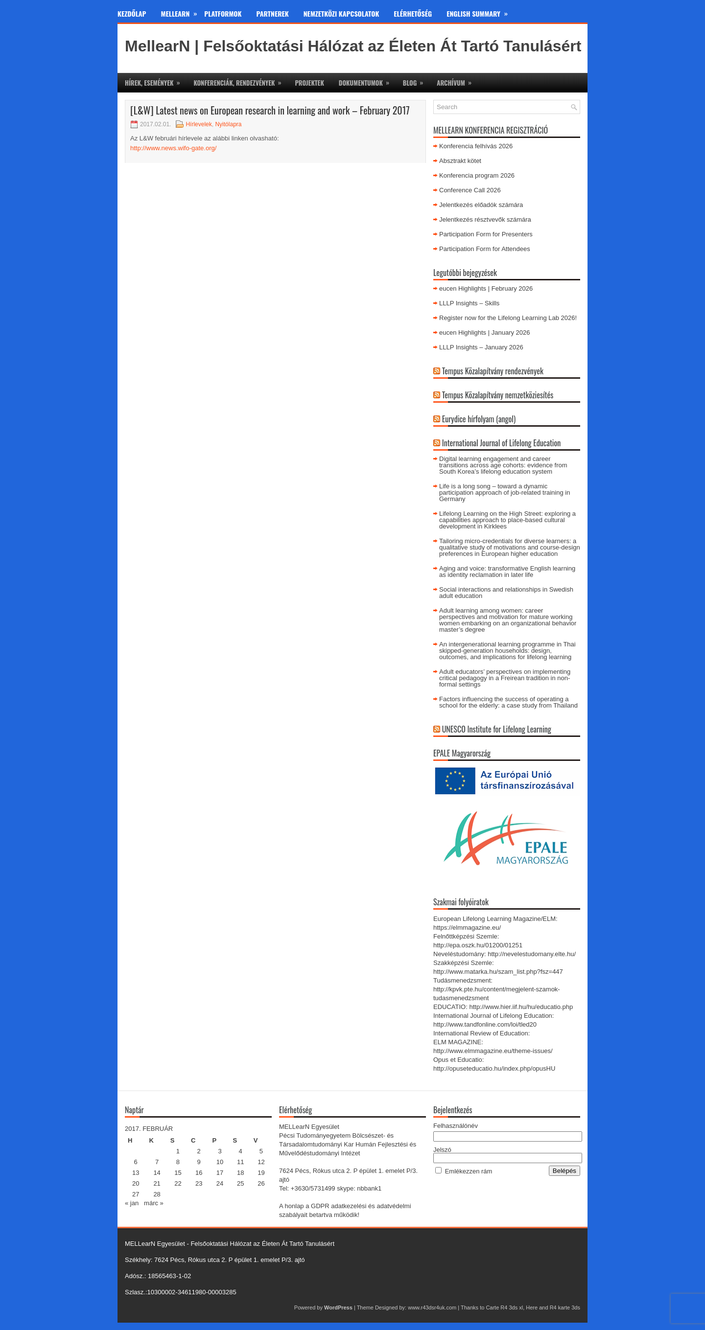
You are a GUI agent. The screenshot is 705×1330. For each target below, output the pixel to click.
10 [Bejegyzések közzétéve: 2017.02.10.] (219, 1162)
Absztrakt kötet (460, 160)
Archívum (457, 80)
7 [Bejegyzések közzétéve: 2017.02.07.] (157, 1162)
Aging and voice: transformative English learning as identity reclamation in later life (507, 571)
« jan (132, 1203)
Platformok (222, 13)
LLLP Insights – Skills (469, 303)
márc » (154, 1203)
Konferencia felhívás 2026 (476, 146)
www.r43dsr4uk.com (432, 1307)
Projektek (309, 83)
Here (532, 1307)
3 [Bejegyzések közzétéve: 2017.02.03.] (219, 1151)
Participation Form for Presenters (486, 234)
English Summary (480, 12)
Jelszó (442, 1149)
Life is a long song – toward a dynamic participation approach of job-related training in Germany (504, 492)
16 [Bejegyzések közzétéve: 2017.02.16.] (198, 1172)
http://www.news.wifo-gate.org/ (173, 148)
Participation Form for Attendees (484, 248)
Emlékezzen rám (469, 1171)
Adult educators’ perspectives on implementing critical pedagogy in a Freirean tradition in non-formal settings (504, 678)
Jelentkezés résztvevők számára (485, 219)
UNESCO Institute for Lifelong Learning (496, 729)
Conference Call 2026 (470, 190)
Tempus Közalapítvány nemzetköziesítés (498, 395)
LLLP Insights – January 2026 (481, 347)
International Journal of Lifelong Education (501, 443)
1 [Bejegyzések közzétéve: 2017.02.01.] (178, 1151)
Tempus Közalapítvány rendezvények (492, 371)
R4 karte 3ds (565, 1307)
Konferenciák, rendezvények (240, 80)
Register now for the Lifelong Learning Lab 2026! (509, 317)
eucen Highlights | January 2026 (484, 332)
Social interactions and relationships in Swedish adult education (506, 592)
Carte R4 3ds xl (504, 1307)
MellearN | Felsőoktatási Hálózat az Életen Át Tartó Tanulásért (353, 46)
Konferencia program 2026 (477, 175)
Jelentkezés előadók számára (481, 204)
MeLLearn (183, 12)
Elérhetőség (413, 13)
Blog (416, 80)
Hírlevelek (199, 124)
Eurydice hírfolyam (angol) (479, 419)
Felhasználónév (455, 1125)
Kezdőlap (132, 13)
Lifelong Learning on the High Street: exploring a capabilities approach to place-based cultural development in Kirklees (507, 520)
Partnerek (273, 13)
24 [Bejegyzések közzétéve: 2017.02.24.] (219, 1183)
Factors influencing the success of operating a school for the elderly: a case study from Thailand (508, 702)
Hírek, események (155, 80)
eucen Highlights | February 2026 (486, 288)
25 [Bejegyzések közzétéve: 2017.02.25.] (240, 1183)
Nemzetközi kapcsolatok (341, 13)
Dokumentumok (367, 80)
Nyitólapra (228, 124)
